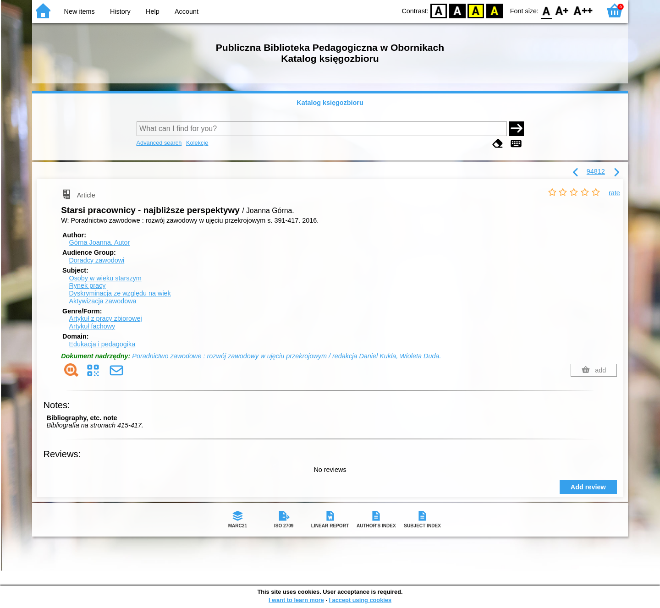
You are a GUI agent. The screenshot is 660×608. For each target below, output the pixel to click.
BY (494, 10)
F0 (546, 10)
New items (79, 11)
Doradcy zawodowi (96, 260)
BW (457, 10)
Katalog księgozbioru (330, 102)
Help (153, 11)
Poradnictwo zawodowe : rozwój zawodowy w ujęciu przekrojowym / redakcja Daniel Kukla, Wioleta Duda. (286, 356)
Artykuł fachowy (92, 326)
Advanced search (159, 142)
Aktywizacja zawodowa (102, 301)
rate (614, 193)
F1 (562, 10)
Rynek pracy (87, 285)
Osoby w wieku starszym (105, 278)
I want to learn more (296, 600)
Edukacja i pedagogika (102, 344)
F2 (583, 10)
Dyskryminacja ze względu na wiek (119, 293)
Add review (588, 487)
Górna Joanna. (99, 242)
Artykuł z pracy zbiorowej (105, 318)
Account (186, 11)
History (120, 11)
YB (476, 10)
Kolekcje (197, 142)
